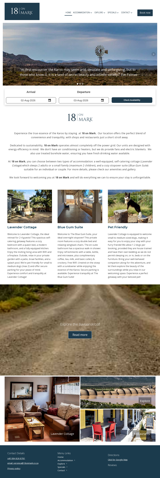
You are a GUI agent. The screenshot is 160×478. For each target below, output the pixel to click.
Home (68, 12)
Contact (127, 12)
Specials (113, 12)
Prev (6, 54)
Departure (83, 92)
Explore (100, 12)
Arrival (31, 92)
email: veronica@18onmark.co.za (22, 463)
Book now (145, 12)
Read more (80, 335)
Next (153, 54)
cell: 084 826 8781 (16, 458)
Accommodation (83, 12)
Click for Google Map (118, 459)
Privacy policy (13, 468)
